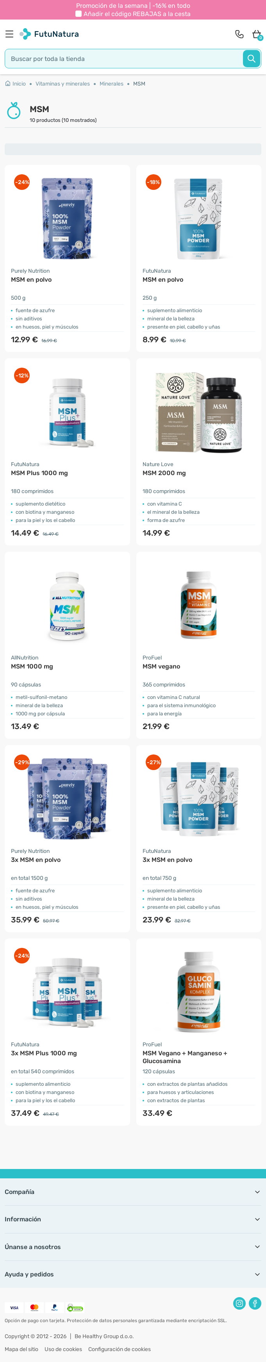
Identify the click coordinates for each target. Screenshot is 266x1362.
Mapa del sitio (21, 1349)
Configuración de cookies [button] (119, 1349)
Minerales (111, 83)
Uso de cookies (63, 1349)
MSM (139, 83)
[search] (133, 58)
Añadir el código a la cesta (137, 14)
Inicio (15, 83)
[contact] (239, 34)
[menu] (11, 34)
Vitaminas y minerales (63, 83)
